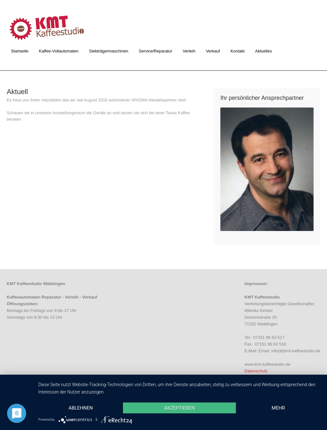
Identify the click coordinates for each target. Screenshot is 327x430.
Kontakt (238, 51)
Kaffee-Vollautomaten (59, 51)
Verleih (189, 51)
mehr (278, 408)
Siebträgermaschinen (108, 51)
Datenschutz (256, 371)
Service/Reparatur (155, 51)
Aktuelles (263, 51)
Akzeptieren (179, 408)
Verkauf (213, 51)
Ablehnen (80, 408)
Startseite (19, 51)
